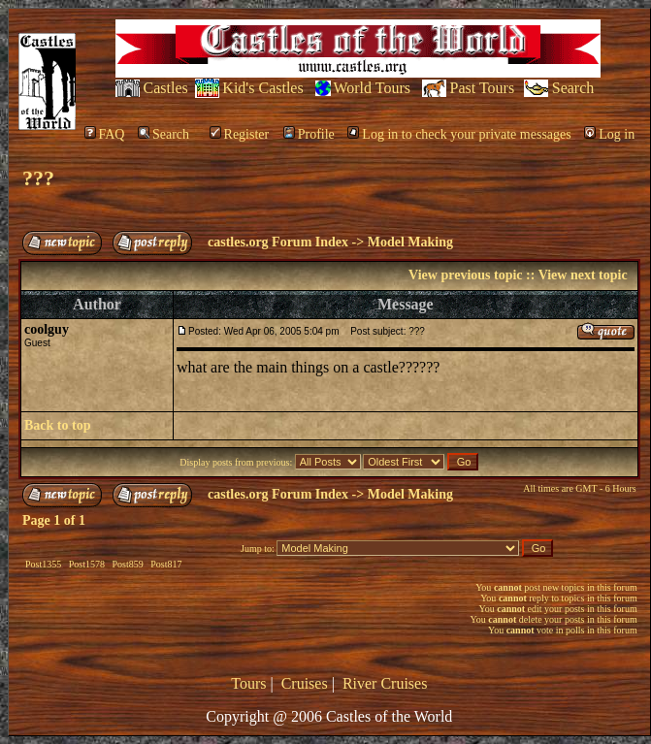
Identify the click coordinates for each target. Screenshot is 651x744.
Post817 (165, 564)
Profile (309, 134)
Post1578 (87, 564)
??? (38, 178)
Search (573, 88)
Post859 (127, 564)
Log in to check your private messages (458, 134)
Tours (248, 683)
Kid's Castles (262, 88)
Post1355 (43, 564)
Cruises (304, 683)
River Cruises (385, 683)
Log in (609, 134)
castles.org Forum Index (278, 242)
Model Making (410, 242)
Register (240, 134)
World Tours (371, 88)
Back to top (57, 425)
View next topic (583, 275)
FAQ (104, 134)
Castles (166, 88)
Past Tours (482, 88)
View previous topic (465, 275)
